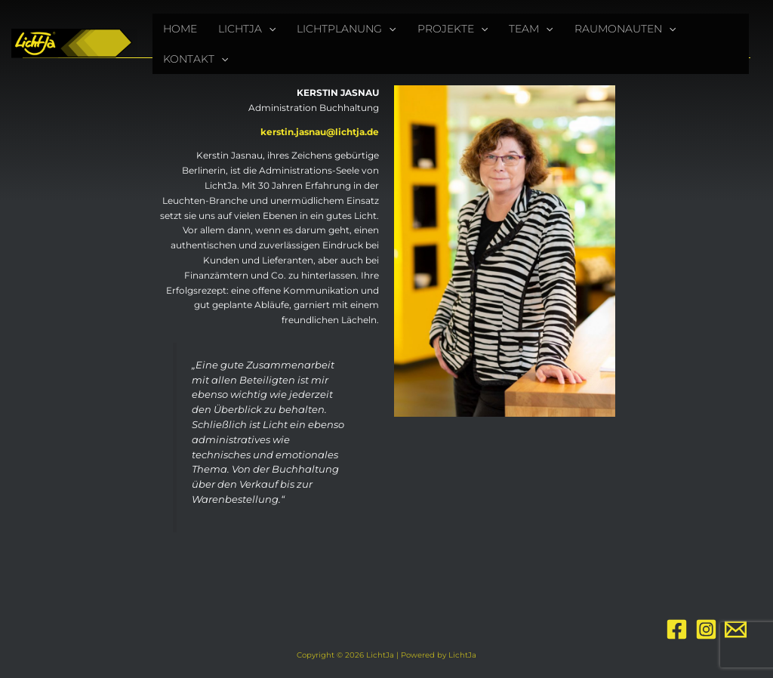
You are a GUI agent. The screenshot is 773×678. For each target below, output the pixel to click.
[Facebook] (677, 629)
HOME (180, 28)
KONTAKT (195, 59)
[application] (269, 29)
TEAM (531, 29)
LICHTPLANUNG (346, 29)
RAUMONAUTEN (625, 29)
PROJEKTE (452, 29)
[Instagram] (706, 629)
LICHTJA (247, 29)
